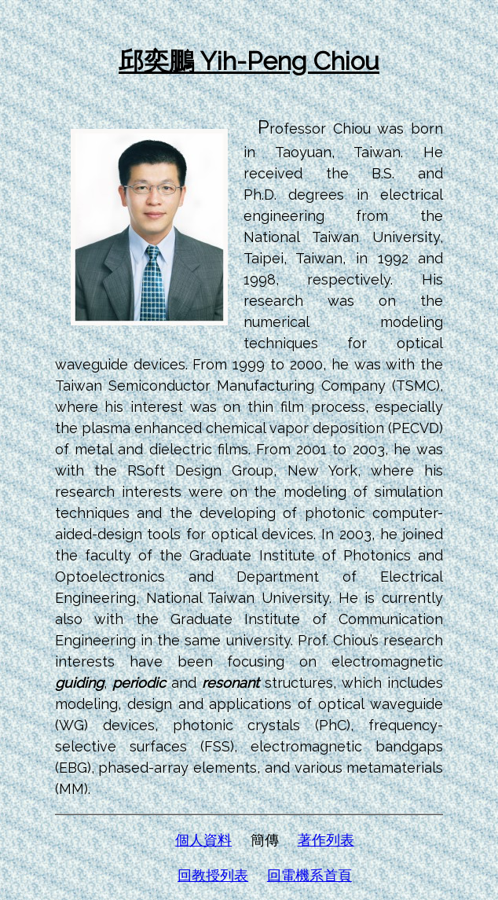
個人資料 (203, 840)
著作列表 (326, 840)
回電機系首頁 (309, 875)
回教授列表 (213, 875)
